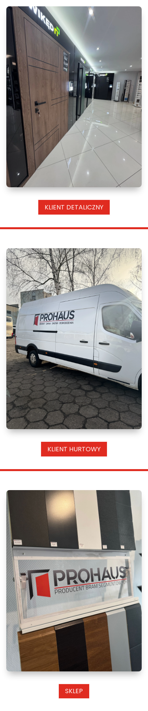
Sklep (74, 691)
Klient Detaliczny (74, 207)
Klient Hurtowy (74, 449)
